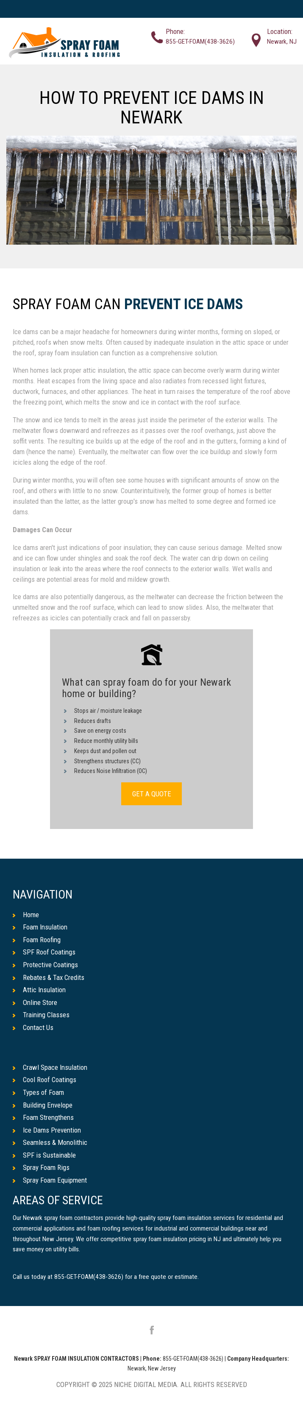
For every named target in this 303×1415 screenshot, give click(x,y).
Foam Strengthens (43, 1117)
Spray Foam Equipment (50, 1180)
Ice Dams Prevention (47, 1130)
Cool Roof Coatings (44, 1079)
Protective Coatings (45, 964)
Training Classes (41, 1014)
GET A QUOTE (151, 794)
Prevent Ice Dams (183, 304)
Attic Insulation (39, 989)
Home (26, 914)
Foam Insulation (40, 927)
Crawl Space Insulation (50, 1067)
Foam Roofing (37, 939)
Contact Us (33, 1027)
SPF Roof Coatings (44, 952)
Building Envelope (42, 1105)
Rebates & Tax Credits (48, 977)
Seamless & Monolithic (50, 1142)
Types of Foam (38, 1092)
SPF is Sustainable (44, 1155)
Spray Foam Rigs (41, 1167)
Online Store (35, 1002)
